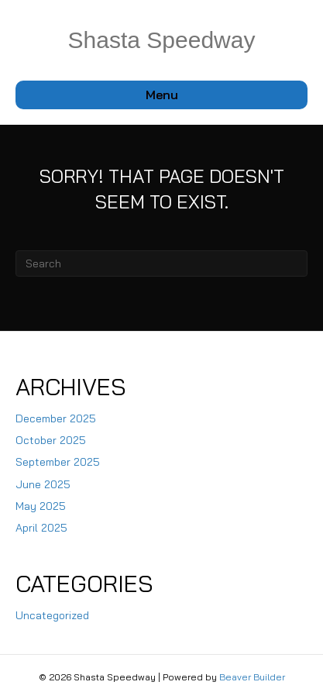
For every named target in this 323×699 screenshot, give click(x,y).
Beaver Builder (252, 677)
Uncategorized (52, 615)
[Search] (161, 263)
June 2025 (42, 484)
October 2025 (50, 440)
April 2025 (41, 528)
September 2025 (57, 462)
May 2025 (40, 506)
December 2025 (55, 418)
